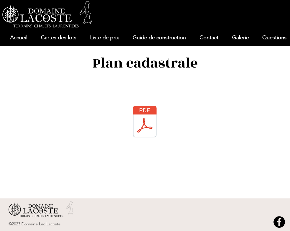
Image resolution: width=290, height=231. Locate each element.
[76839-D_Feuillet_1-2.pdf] (144, 122)
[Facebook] (279, 222)
